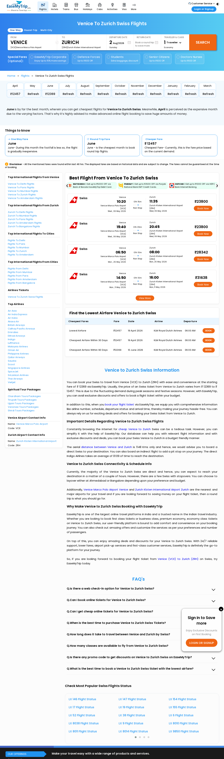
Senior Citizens (157, 58)
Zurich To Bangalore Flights (24, 226)
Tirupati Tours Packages (22, 399)
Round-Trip (30, 30)
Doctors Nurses (189, 58)
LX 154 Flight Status (182, 699)
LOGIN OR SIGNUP (201, 643)
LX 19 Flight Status (131, 707)
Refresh (33, 94)
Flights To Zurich (17, 251)
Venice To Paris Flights (21, 187)
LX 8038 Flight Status (84, 723)
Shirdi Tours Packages (21, 410)
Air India (12, 318)
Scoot (11, 364)
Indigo (12, 339)
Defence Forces (86, 58)
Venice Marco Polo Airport (32, 424)
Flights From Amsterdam (22, 279)
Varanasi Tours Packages (23, 407)
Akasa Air (13, 321)
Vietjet (12, 382)
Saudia (12, 361)
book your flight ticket (120, 404)
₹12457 (15, 94)
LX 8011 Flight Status (83, 731)
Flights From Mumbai (20, 272)
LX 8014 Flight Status (133, 731)
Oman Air (13, 350)
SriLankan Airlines (18, 375)
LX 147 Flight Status (132, 699)
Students (123, 58)
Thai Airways (15, 378)
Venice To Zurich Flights (22, 194)
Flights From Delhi (18, 268)
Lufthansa (13, 343)
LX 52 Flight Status (82, 715)
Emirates (13, 332)
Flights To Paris (16, 244)
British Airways (16, 325)
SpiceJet (13, 371)
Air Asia (12, 310)
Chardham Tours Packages (24, 396)
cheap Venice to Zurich (135, 429)
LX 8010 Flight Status (183, 723)
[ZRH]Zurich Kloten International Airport (81, 47)
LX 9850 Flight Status (184, 731)
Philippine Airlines (18, 353)
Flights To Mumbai (18, 247)
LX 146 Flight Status (82, 699)
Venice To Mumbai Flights (23, 191)
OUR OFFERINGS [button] (17, 754)
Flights (25, 76)
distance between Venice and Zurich (107, 447)
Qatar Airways (16, 357)
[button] (136, 737)
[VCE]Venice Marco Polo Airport (26, 47)
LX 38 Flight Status (132, 715)
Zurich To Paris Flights (20, 219)
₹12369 (50, 94)
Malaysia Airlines (18, 346)
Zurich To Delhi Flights (20, 212)
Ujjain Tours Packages (21, 403)
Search (203, 42)
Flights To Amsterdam (21, 254)
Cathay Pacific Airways (21, 328)
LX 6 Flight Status (181, 715)
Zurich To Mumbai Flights (22, 215)
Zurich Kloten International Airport (36, 441)
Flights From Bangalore (21, 283)
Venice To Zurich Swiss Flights (25, 297)
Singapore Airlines (19, 368)
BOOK (208, 330)
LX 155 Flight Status (182, 707)
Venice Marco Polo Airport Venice (106, 489)
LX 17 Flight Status (81, 707)
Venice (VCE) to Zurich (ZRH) (179, 559)
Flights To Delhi (16, 240)
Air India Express (17, 314)
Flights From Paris (18, 275)
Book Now (203, 208)
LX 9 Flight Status (131, 723)
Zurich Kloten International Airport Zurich (162, 489)
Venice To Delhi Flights (21, 184)
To (63, 37)
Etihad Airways (16, 335)
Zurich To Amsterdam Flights (25, 223)
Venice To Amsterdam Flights (25, 198)
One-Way (15, 30)
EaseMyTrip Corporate (48, 58)
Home (11, 76)
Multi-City (46, 30)
